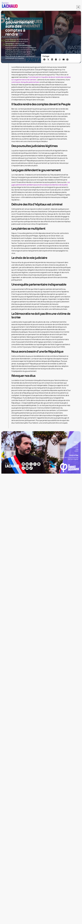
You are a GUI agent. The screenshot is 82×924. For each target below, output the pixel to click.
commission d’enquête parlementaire (25, 82)
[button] (78, 7)
